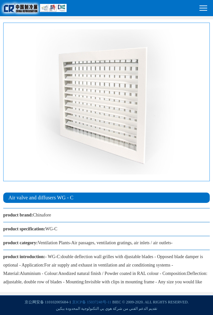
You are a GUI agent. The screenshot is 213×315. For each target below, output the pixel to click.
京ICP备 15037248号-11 (91, 302)
